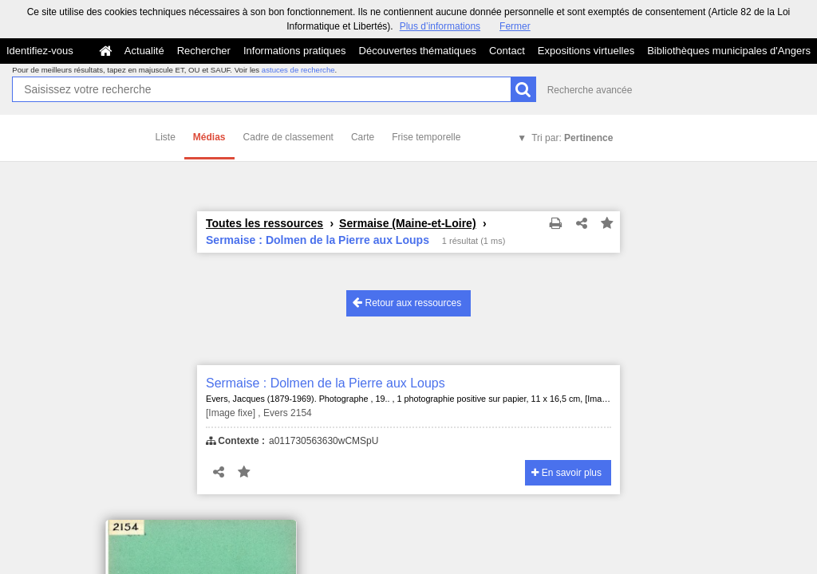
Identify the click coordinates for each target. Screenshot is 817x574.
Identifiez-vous (39, 51)
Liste (166, 137)
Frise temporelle (426, 137)
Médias (209, 137)
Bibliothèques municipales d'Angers (729, 51)
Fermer (515, 26)
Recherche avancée (590, 90)
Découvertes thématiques (417, 51)
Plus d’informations (440, 26)
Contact (507, 51)
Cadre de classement (288, 137)
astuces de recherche (298, 69)
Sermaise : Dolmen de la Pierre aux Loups (325, 383)
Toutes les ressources (264, 223)
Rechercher (204, 51)
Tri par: (572, 138)
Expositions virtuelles (586, 51)
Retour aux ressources (407, 303)
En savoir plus (566, 472)
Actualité (144, 51)
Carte (362, 137)
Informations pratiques (294, 51)
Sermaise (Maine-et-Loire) (407, 223)
